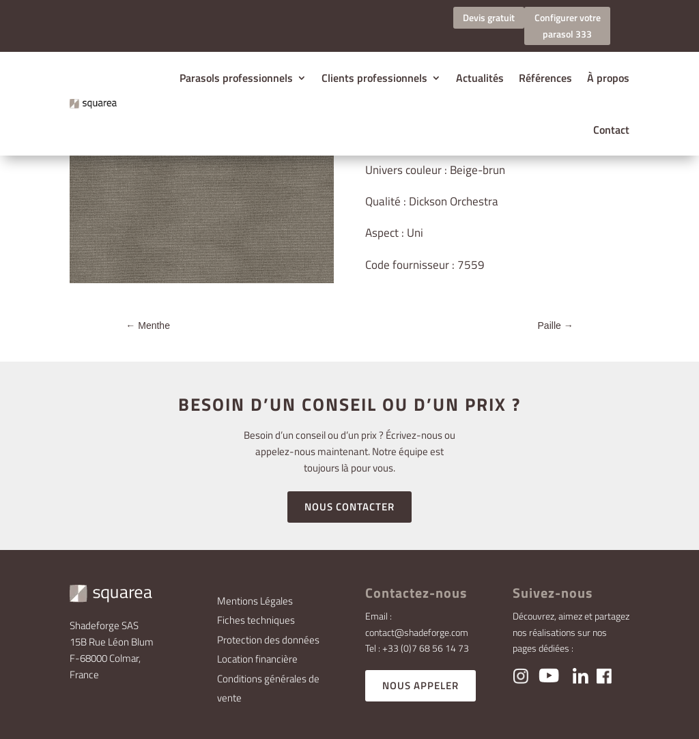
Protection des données (268, 640)
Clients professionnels (374, 78)
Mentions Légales (255, 601)
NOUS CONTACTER (349, 507)
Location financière (257, 659)
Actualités (480, 78)
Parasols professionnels (236, 78)
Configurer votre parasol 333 (567, 25)
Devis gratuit (489, 17)
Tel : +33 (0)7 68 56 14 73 (417, 648)
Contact (611, 129)
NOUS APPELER (420, 685)
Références (545, 78)
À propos (608, 78)
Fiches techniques (256, 620)
